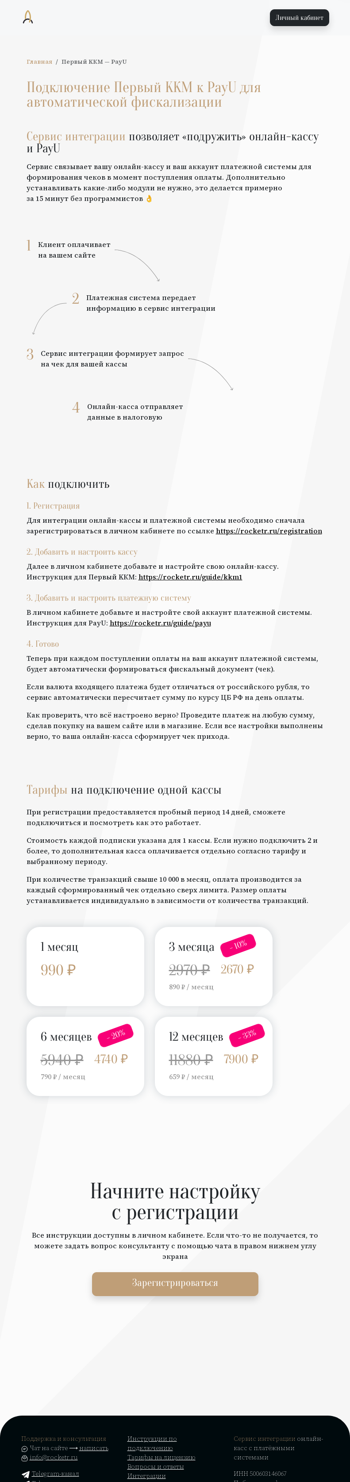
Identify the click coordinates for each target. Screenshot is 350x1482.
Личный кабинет (299, 18)
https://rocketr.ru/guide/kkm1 (190, 577)
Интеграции (146, 1475)
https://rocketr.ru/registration (269, 531)
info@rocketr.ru (54, 1457)
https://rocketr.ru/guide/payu (160, 623)
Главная (39, 62)
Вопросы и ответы (155, 1466)
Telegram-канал (50, 1473)
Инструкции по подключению (152, 1443)
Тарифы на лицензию (161, 1457)
